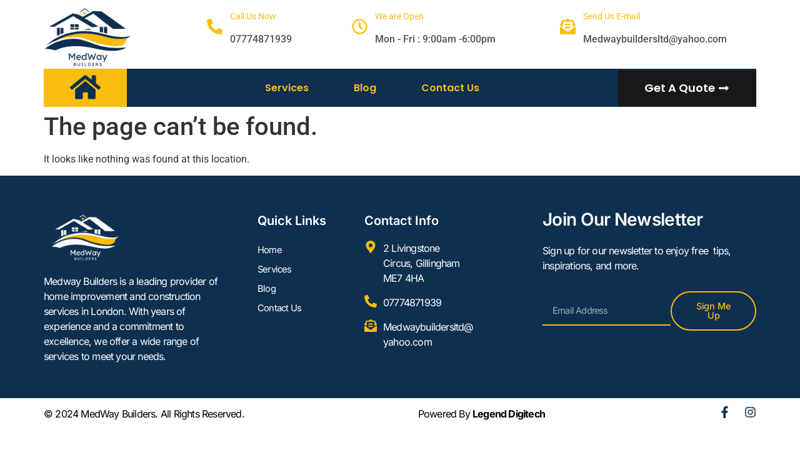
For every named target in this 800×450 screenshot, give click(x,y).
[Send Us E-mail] (568, 26)
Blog (365, 88)
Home (271, 251)
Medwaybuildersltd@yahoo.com (655, 39)
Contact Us (450, 88)
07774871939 (261, 39)
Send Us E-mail (611, 16)
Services (287, 88)
